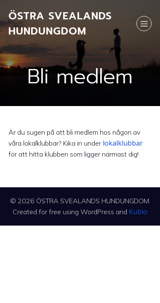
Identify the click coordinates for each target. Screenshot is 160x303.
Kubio (138, 211)
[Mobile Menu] (144, 23)
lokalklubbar (123, 143)
